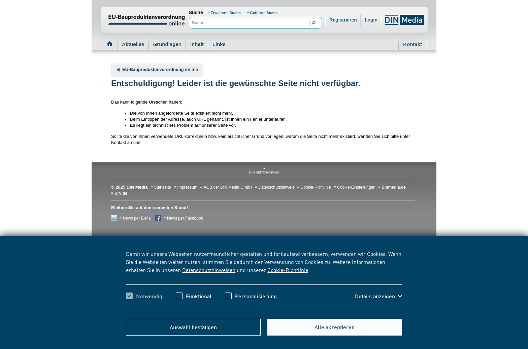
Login (371, 20)
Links (219, 44)
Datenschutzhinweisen (208, 269)
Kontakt (412, 44)
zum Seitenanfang (264, 172)
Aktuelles (133, 44)
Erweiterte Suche (226, 13)
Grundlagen (167, 44)
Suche (196, 12)
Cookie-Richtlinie (287, 269)
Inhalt (197, 44)
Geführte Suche (264, 13)
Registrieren (343, 20)
